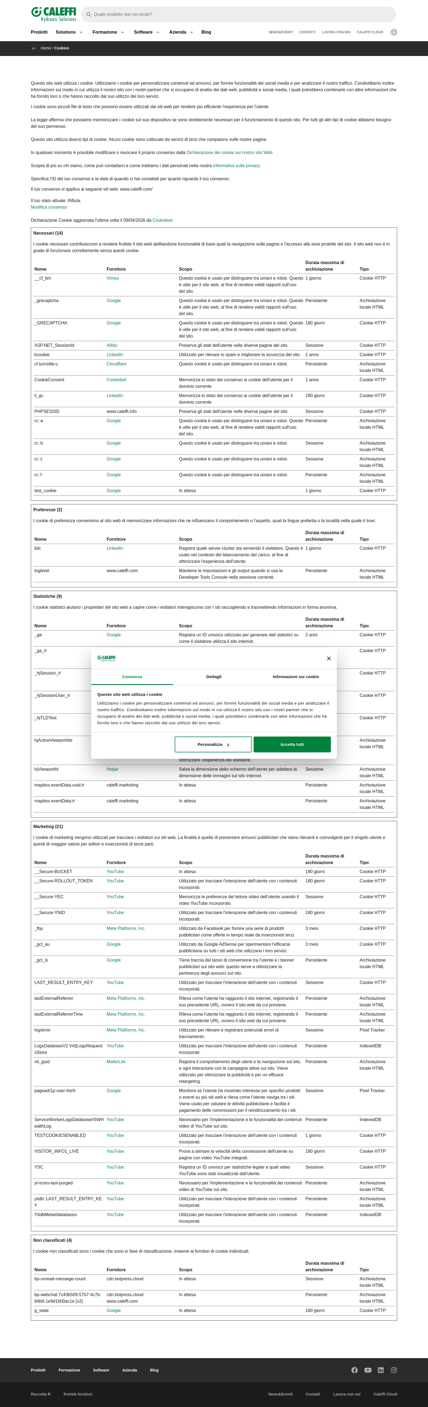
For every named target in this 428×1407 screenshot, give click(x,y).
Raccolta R (40, 1394)
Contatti (307, 33)
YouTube (115, 871)
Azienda (129, 1370)
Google (114, 300)
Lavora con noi (336, 33)
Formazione (69, 1370)
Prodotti (39, 32)
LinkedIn (115, 354)
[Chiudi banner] (329, 659)
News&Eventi (281, 33)
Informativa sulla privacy (236, 165)
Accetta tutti (292, 744)
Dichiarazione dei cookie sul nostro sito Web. (230, 152)
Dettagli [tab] (214, 676)
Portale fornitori (78, 1394)
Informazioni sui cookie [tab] (296, 676)
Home (46, 48)
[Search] (238, 14)
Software (101, 1370)
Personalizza (213, 744)
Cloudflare (117, 364)
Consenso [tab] (132, 676)
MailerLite (116, 1061)
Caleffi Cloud (370, 33)
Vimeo (113, 278)
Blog (206, 32)
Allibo (112, 345)
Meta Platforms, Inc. (126, 928)
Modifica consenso (49, 207)
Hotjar (112, 769)
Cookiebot (162, 220)
